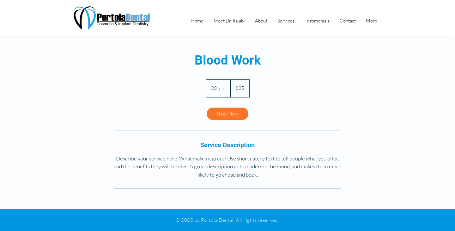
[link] (227, 114)
